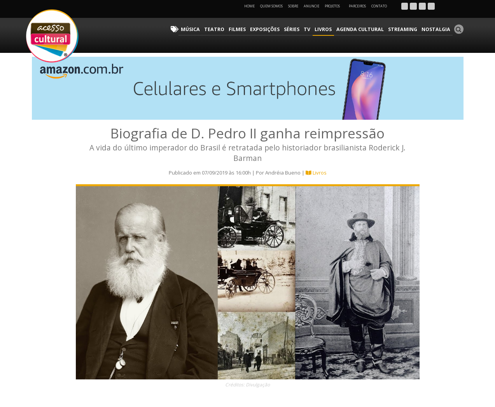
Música (201, 29)
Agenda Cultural (364, 29)
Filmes (245, 29)
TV (313, 29)
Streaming (405, 29)
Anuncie (311, 6)
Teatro (223, 29)
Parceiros (357, 6)
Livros (329, 29)
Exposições (272, 29)
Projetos (335, 6)
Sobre (293, 6)
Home (249, 6)
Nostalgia (437, 29)
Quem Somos (271, 6)
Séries (298, 29)
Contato (379, 6)
